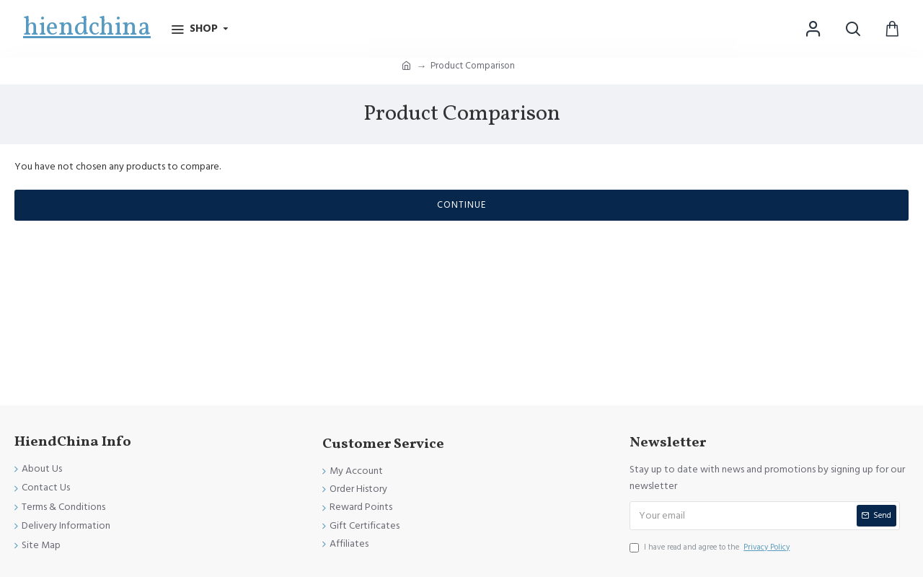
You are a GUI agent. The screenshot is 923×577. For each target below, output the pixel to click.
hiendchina (87, 28)
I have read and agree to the (711, 547)
